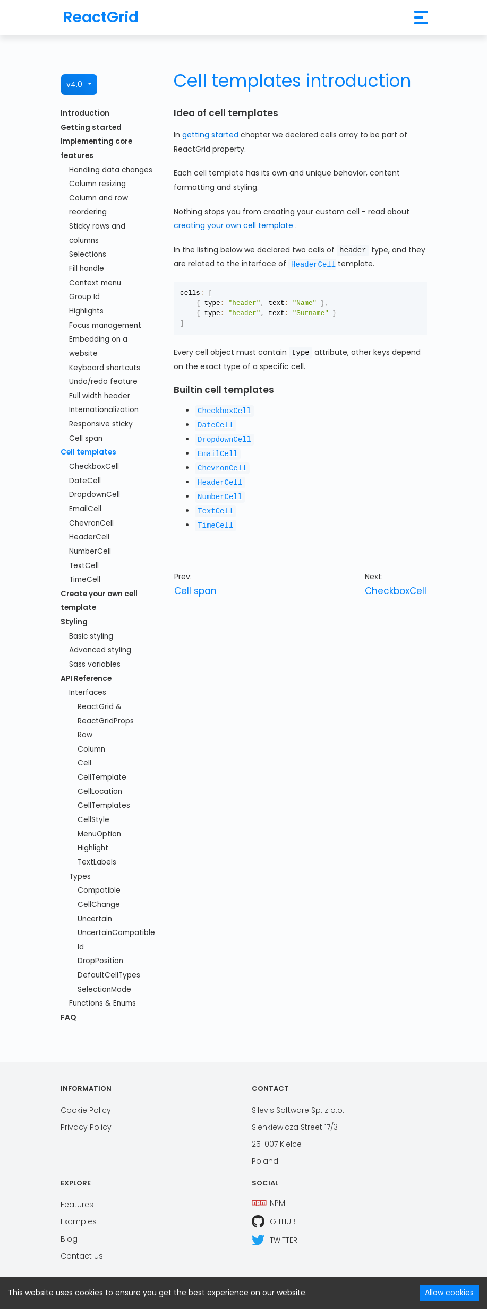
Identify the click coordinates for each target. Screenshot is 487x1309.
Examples (79, 1219)
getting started (211, 134)
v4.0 (74, 84)
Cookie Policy (86, 1107)
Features (77, 1202)
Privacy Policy (86, 1124)
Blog (69, 1236)
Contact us (82, 1253)
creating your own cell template (234, 225)
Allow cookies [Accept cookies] (449, 1292)
